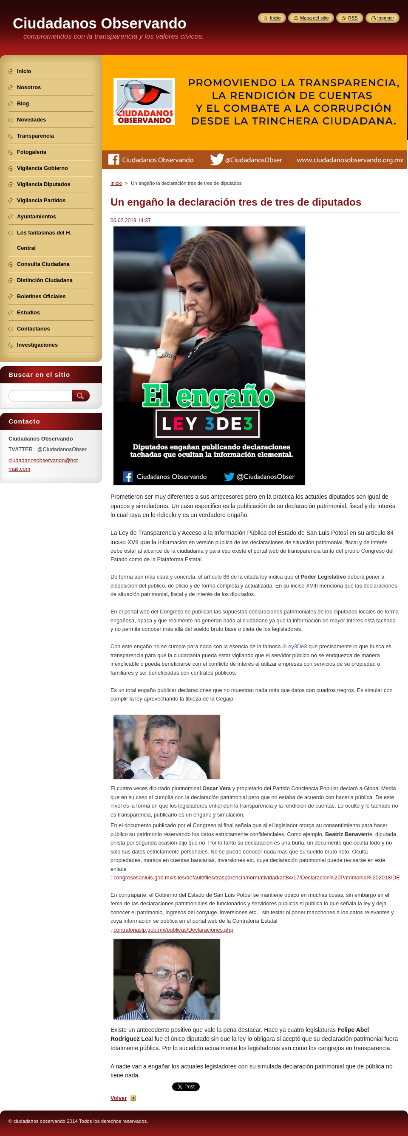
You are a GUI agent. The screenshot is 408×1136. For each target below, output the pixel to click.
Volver (118, 1098)
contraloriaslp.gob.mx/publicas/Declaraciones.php (173, 930)
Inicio (116, 183)
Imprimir (385, 17)
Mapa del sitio (314, 17)
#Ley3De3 (294, 646)
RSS (352, 17)
